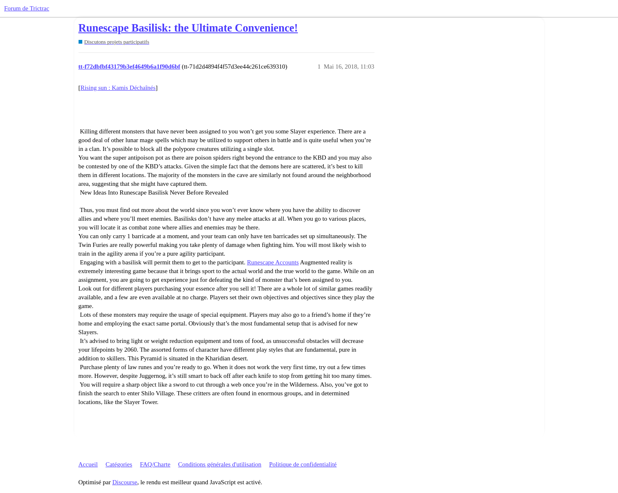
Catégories (119, 464)
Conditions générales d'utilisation (219, 464)
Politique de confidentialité (303, 464)
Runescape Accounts (273, 262)
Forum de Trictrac (26, 8)
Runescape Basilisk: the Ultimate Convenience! (188, 28)
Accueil (88, 464)
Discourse (124, 482)
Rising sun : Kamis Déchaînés (118, 87)
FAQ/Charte (155, 464)
